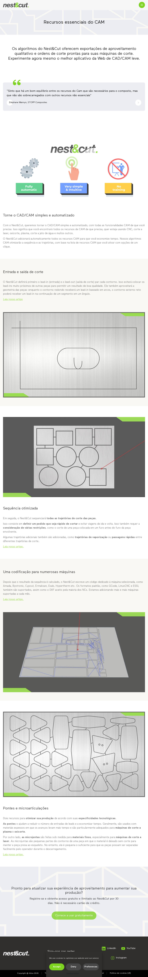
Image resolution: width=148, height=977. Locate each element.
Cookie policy (72, 973)
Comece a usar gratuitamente (74, 916)
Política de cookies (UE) (120, 973)
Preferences (90, 967)
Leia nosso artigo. (13, 547)
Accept (57, 967)
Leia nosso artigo (13, 300)
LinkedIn (108, 948)
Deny (73, 967)
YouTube (128, 948)
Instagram (118, 958)
